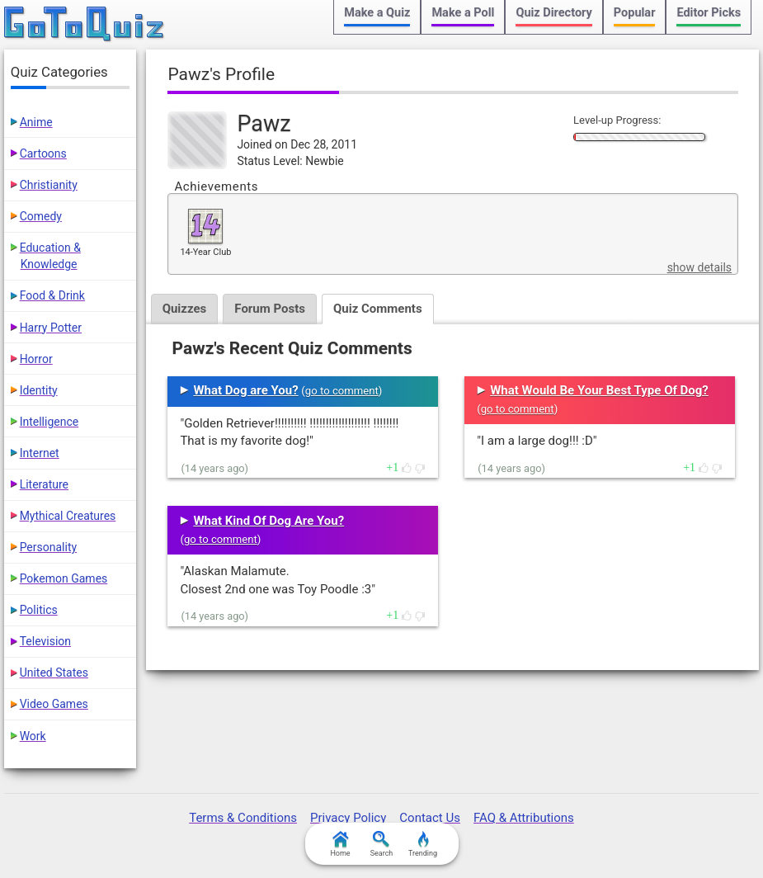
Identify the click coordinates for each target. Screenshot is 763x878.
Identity (39, 390)
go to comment (342, 391)
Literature (44, 484)
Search (381, 844)
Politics (39, 609)
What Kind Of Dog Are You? (268, 520)
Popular (635, 13)
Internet (39, 453)
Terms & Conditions (243, 817)
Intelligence (49, 421)
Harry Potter (51, 327)
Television (45, 641)
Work (33, 736)
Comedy (41, 216)
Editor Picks (708, 13)
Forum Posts (269, 308)
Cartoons (43, 153)
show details (699, 267)
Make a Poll (462, 13)
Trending (422, 844)
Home (340, 844)
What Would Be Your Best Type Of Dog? (599, 390)
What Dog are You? (245, 390)
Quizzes (184, 308)
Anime (36, 122)
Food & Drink (52, 295)
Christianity (49, 184)
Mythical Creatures (68, 515)
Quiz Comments (377, 308)
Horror (36, 359)
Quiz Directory (553, 13)
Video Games (54, 703)
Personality (48, 547)
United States (54, 672)
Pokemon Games (64, 578)
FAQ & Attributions (523, 817)
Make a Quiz (377, 13)
